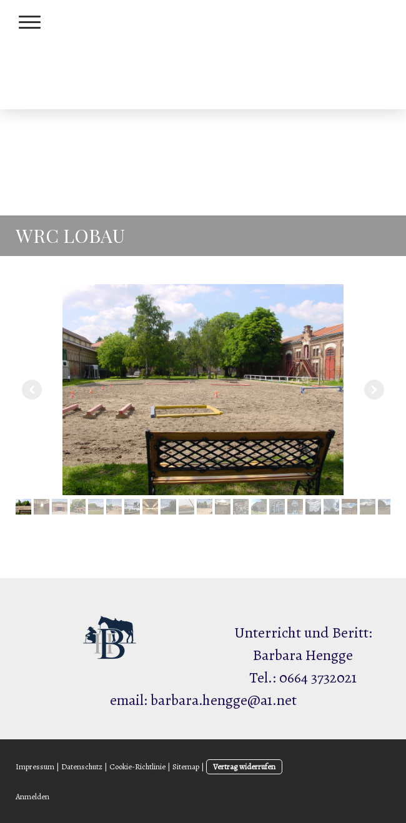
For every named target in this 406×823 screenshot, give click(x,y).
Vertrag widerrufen (244, 766)
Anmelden (32, 796)
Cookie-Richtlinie (137, 766)
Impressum (35, 766)
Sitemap (185, 766)
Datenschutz (81, 766)
